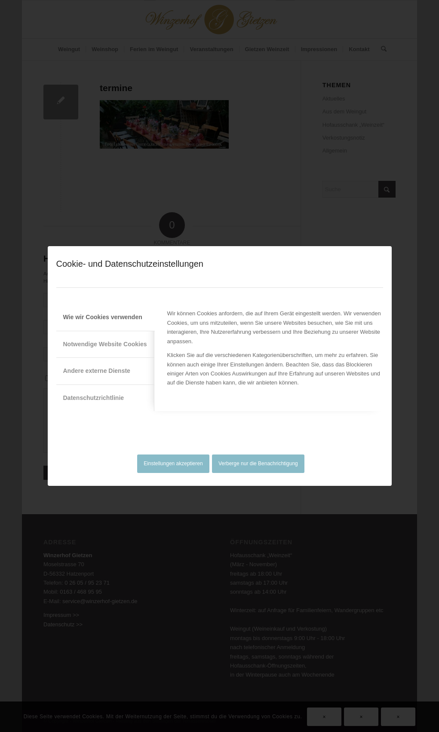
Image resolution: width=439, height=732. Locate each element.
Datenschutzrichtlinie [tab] (93, 397)
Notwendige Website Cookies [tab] (105, 344)
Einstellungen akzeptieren (173, 464)
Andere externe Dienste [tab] (96, 370)
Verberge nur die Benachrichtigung (258, 464)
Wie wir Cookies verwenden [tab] (102, 317)
